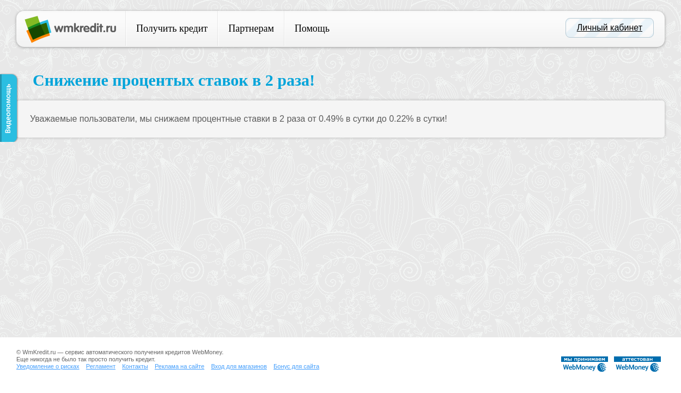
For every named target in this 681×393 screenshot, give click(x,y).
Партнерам (251, 28)
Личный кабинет (609, 27)
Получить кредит (172, 28)
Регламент (100, 366)
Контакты (135, 366)
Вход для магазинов (238, 366)
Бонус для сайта (296, 366)
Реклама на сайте (179, 366)
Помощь (312, 28)
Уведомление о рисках (48, 366)
